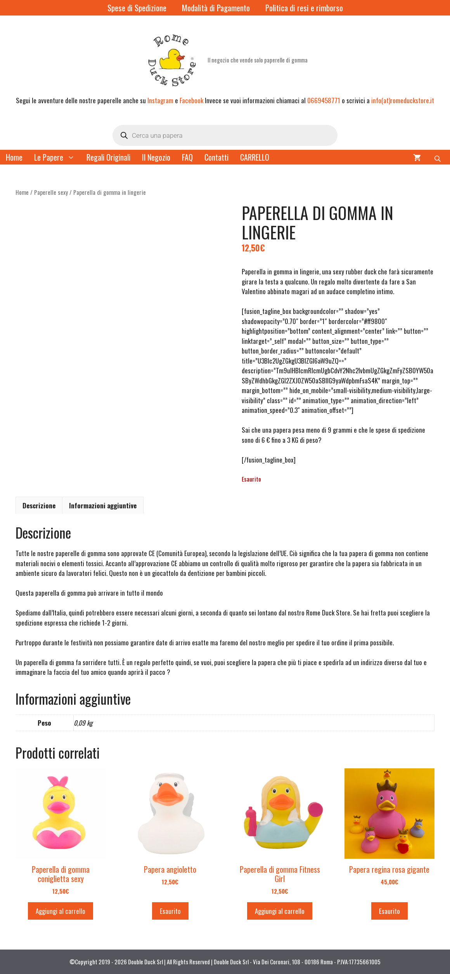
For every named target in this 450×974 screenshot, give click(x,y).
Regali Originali (108, 157)
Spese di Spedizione (136, 8)
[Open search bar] (438, 157)
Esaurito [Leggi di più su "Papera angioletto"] (170, 911)
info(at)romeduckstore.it (402, 100)
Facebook (191, 100)
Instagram (160, 100)
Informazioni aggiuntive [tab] (103, 505)
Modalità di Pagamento (216, 8)
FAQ (187, 157)
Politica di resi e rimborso (304, 8)
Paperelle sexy (51, 192)
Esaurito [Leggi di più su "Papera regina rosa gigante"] (389, 911)
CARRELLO (254, 157)
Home (14, 157)
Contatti (216, 157)
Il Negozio (156, 157)
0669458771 (323, 100)
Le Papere (57, 157)
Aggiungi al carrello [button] (60, 911)
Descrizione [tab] (38, 505)
